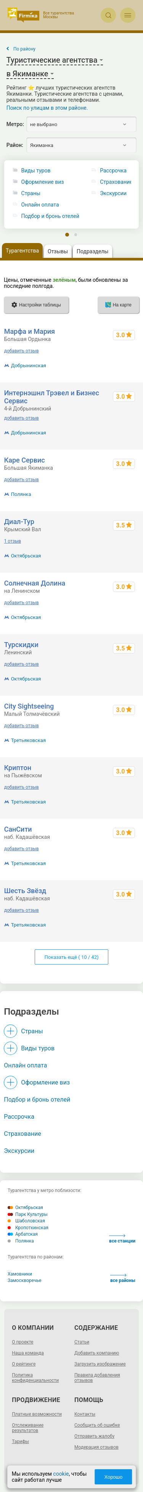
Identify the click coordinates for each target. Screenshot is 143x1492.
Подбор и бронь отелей (50, 216)
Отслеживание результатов (27, 1428)
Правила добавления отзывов (97, 1377)
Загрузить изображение (100, 1364)
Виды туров (36, 171)
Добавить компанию (96, 1353)
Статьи (81, 1342)
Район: (14, 145)
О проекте (22, 1342)
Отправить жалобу (94, 1436)
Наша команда (28, 1353)
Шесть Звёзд (25, 891)
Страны (30, 193)
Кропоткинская (28, 1227)
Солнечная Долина (34, 583)
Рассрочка (19, 1116)
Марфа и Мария (29, 331)
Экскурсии (19, 1150)
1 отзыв (12, 541)
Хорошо (113, 1477)
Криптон (17, 768)
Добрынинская (28, 365)
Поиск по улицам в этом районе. (47, 108)
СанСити (18, 829)
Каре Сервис (24, 460)
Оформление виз (42, 182)
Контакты (84, 1414)
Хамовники (20, 1274)
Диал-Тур (19, 522)
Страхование (22, 1133)
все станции (122, 1239)
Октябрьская (26, 556)
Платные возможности (37, 1414)
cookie (61, 1474)
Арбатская (23, 1234)
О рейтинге (23, 1364)
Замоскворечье (24, 1280)
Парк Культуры (28, 1214)
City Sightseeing (29, 706)
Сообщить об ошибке (97, 1425)
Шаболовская (26, 1221)
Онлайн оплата (40, 205)
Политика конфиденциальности (35, 1377)
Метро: (15, 124)
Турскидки (21, 645)
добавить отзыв (21, 351)
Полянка (21, 494)
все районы (122, 1278)
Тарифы (20, 1441)
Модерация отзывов (96, 1447)
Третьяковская (28, 740)
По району (24, 49)
